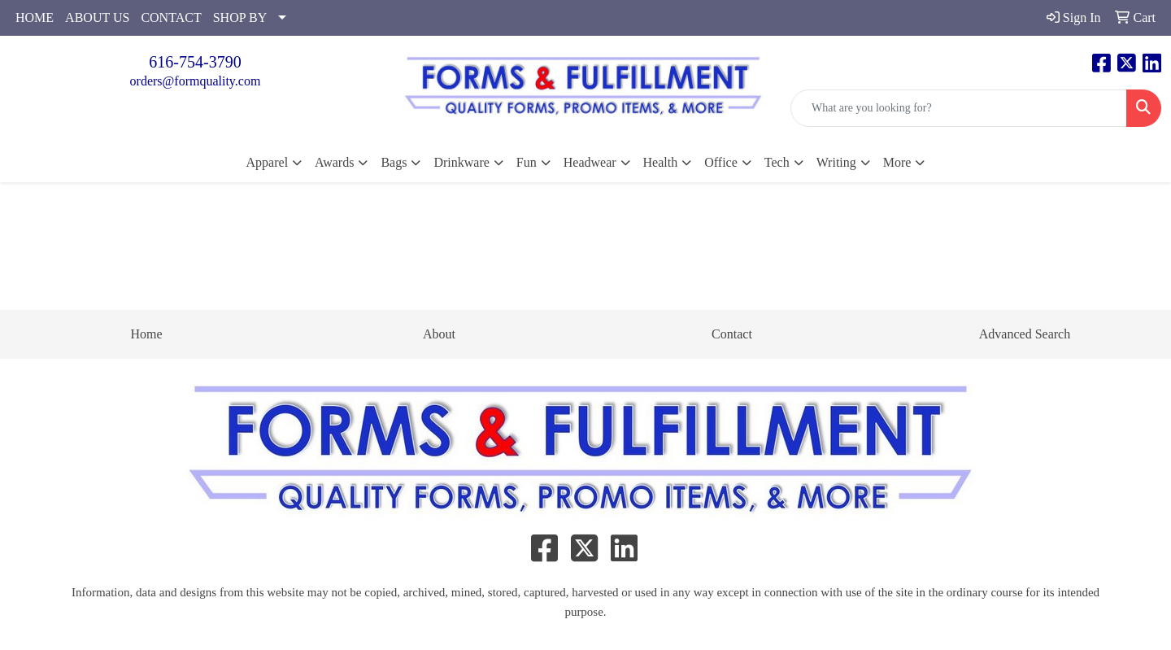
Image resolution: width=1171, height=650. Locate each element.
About (439, 334)
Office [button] (721, 162)
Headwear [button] (590, 162)
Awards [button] (334, 162)
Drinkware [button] (461, 162)
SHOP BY (240, 17)
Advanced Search (1024, 334)
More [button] (897, 162)
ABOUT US (97, 17)
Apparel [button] (267, 162)
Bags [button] (394, 162)
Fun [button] (526, 162)
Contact (732, 334)
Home (146, 334)
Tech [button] (777, 162)
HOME (34, 17)
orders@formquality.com (195, 81)
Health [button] (660, 162)
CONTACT (171, 17)
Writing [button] (836, 162)
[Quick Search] (958, 108)
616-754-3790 (195, 62)
